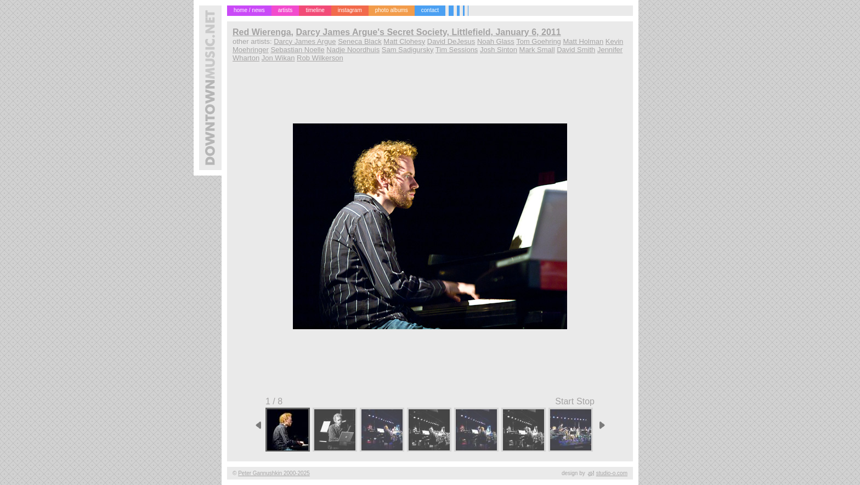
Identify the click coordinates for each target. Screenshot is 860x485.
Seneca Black (360, 41)
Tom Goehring (538, 41)
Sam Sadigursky (408, 50)
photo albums (391, 10)
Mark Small (537, 50)
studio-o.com (611, 473)
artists (285, 10)
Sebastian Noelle (297, 50)
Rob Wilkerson (320, 58)
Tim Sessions (456, 50)
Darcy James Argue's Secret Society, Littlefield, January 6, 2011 (428, 32)
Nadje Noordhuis (353, 50)
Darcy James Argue (305, 41)
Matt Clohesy (404, 41)
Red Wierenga (262, 32)
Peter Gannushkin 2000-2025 (274, 473)
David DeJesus (451, 41)
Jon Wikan (278, 58)
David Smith (576, 50)
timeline (314, 10)
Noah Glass (495, 41)
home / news (249, 10)
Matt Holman (583, 41)
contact (430, 10)
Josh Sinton (498, 50)
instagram (350, 10)
